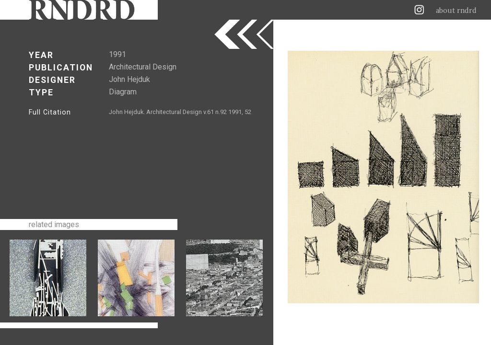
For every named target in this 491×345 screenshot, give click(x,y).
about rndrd (456, 10)
